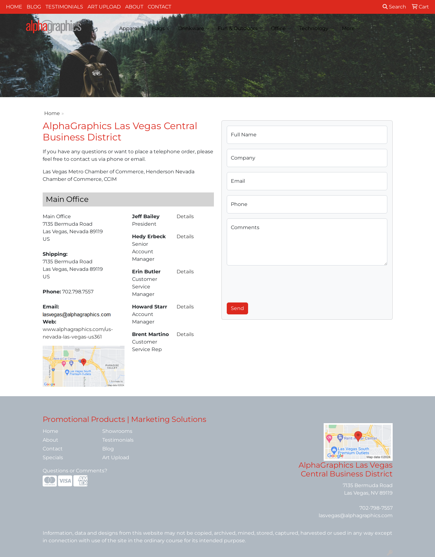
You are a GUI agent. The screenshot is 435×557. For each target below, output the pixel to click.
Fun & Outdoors (240, 28)
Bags (161, 28)
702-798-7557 (376, 508)
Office (281, 28)
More (351, 28)
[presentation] (274, 283)
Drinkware (194, 28)
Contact (159, 7)
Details (185, 216)
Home (14, 7)
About (134, 7)
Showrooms (117, 431)
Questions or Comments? (75, 471)
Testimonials (64, 7)
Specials (53, 457)
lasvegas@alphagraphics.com (356, 515)
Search (394, 7)
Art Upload (104, 7)
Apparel (131, 28)
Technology (316, 28)
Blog (34, 7)
